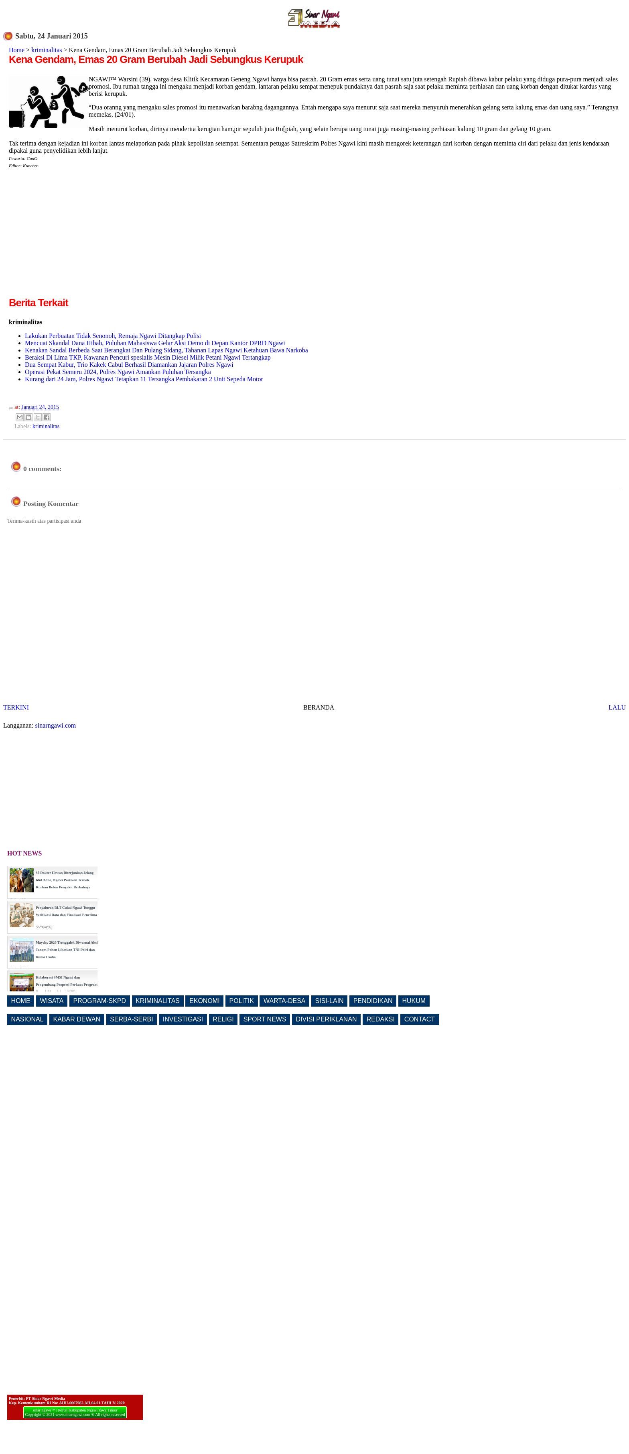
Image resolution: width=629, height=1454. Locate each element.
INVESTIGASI (183, 1019)
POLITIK (241, 1000)
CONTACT (419, 1019)
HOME (20, 1000)
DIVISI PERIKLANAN (326, 1019)
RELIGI (223, 1019)
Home (16, 50)
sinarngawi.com (55, 725)
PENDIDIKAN (373, 1000)
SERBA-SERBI (131, 1019)
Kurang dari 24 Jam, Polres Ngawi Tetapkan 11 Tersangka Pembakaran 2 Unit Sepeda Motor (144, 379)
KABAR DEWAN (77, 1019)
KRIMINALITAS (158, 1000)
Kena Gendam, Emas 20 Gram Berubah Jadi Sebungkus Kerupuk (156, 59)
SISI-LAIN (329, 1000)
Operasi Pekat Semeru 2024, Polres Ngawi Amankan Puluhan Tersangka (118, 371)
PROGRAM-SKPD (99, 1000)
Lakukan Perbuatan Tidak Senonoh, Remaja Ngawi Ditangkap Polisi (113, 335)
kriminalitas (46, 50)
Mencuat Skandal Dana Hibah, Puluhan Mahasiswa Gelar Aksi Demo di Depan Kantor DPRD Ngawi (155, 343)
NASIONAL (27, 1019)
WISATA (52, 1000)
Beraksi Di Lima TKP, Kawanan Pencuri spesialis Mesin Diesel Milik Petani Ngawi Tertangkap (148, 357)
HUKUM (414, 1000)
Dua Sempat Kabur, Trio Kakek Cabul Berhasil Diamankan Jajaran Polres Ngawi (129, 364)
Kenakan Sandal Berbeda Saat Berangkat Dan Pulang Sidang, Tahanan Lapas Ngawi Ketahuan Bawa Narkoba (166, 350)
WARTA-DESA (285, 1000)
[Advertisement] (76, 239)
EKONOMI (204, 1000)
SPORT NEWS (264, 1019)
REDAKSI (381, 1019)
